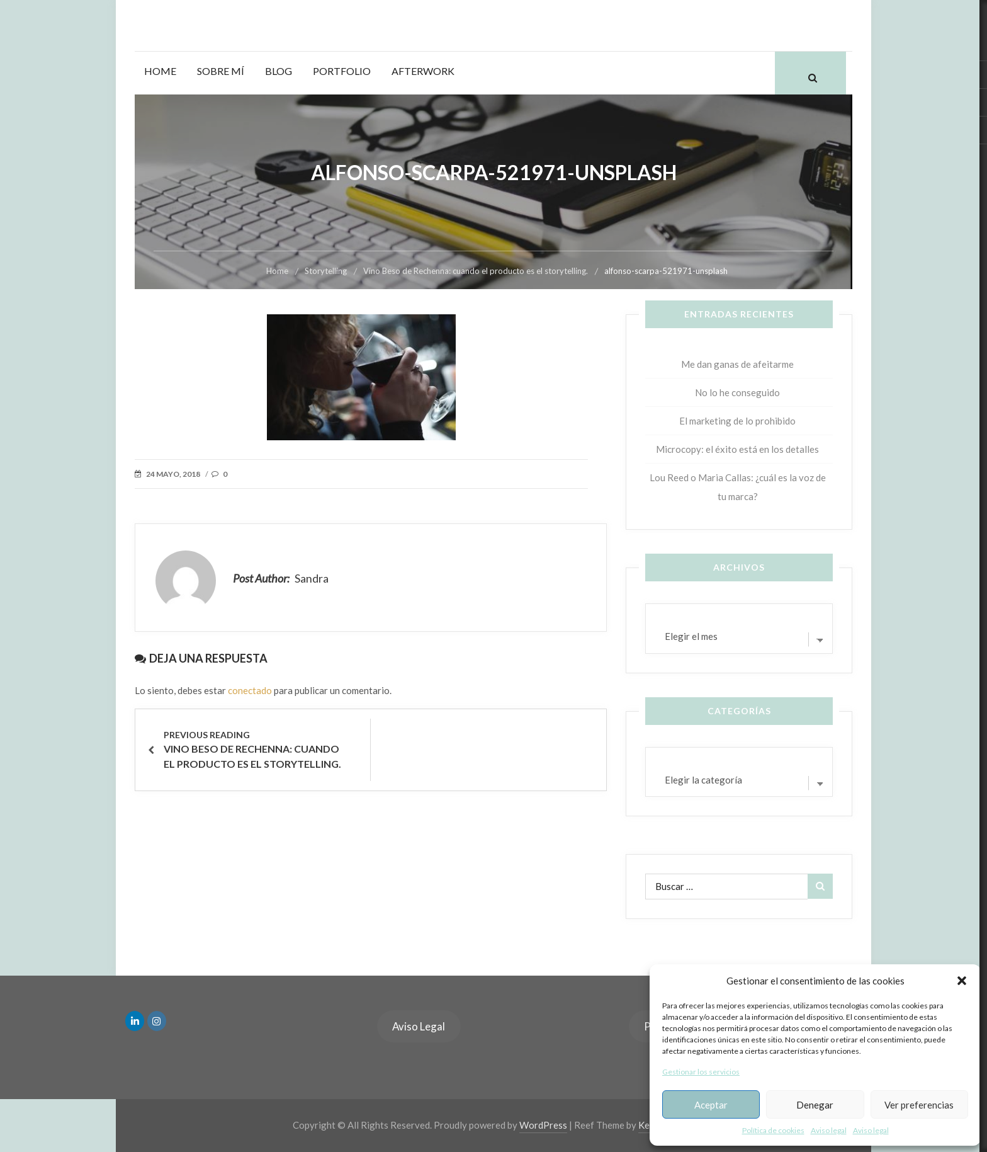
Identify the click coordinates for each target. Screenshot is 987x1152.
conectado (250, 690)
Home (160, 71)
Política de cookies (773, 1130)
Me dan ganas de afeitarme (737, 364)
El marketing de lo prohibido (737, 420)
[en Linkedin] (134, 1021)
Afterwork (423, 71)
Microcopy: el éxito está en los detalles (737, 449)
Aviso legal (829, 1130)
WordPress (543, 1125)
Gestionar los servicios (701, 1071)
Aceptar (711, 1104)
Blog (278, 71)
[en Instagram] (156, 1021)
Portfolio (342, 71)
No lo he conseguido (737, 392)
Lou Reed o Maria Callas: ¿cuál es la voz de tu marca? (738, 487)
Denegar (814, 1104)
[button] (962, 980)
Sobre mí (220, 71)
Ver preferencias (919, 1104)
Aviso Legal (418, 1026)
